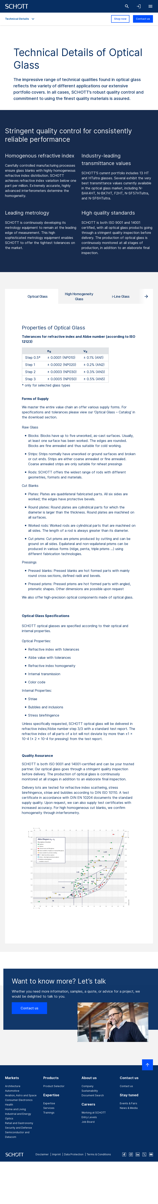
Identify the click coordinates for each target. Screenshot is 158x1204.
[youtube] (151, 1154)
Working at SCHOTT (94, 1112)
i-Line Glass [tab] (120, 296)
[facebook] (124, 1154)
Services (48, 1108)
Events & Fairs (128, 1103)
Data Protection (73, 1154)
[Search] (126, 6)
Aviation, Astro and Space (21, 1095)
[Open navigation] (150, 6)
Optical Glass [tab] (37, 296)
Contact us (143, 18)
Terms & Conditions (99, 1154)
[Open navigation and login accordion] (138, 6)
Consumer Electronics (19, 1100)
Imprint (56, 1154)
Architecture (12, 1086)
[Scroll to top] (147, 1064)
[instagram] (131, 1154)
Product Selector (54, 1086)
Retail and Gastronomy (19, 1123)
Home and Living (15, 1109)
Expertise (49, 1103)
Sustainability (90, 1090)
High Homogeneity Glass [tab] (79, 296)
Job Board (88, 1121)
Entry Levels (89, 1117)
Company (87, 1086)
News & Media (129, 1108)
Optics (9, 1118)
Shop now (120, 18)
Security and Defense (18, 1127)
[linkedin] (138, 1154)
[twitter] (144, 1154)
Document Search (93, 1095)
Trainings (48, 1112)
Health (9, 1104)
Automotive (12, 1090)
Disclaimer (42, 1154)
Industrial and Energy (18, 1113)
